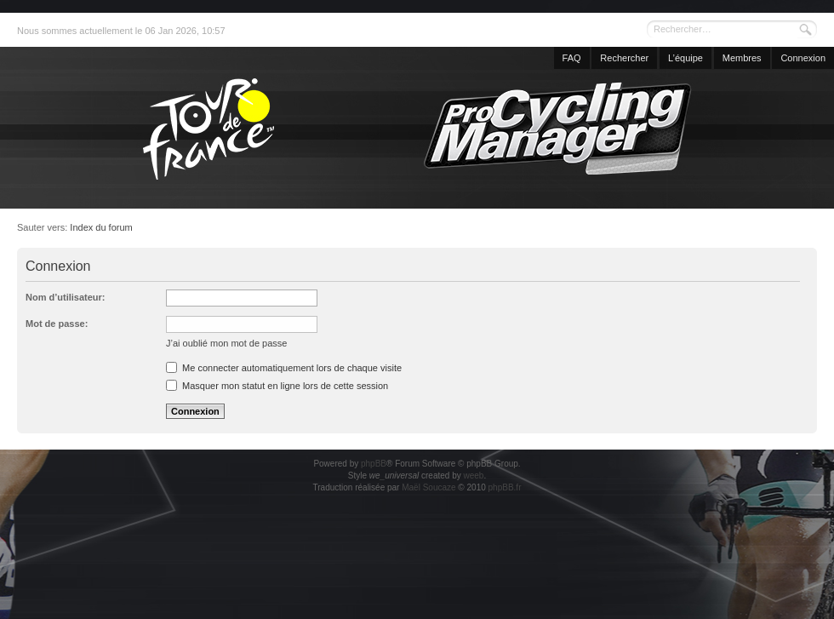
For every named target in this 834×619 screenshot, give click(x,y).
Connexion (802, 58)
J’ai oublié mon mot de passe (226, 343)
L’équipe (685, 58)
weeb (473, 475)
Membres (742, 58)
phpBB (373, 463)
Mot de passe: (57, 323)
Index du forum (101, 227)
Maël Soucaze (428, 487)
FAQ (572, 58)
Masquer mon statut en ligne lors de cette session (277, 386)
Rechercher (624, 58)
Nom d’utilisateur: (66, 297)
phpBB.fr (505, 487)
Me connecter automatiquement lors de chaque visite (284, 368)
